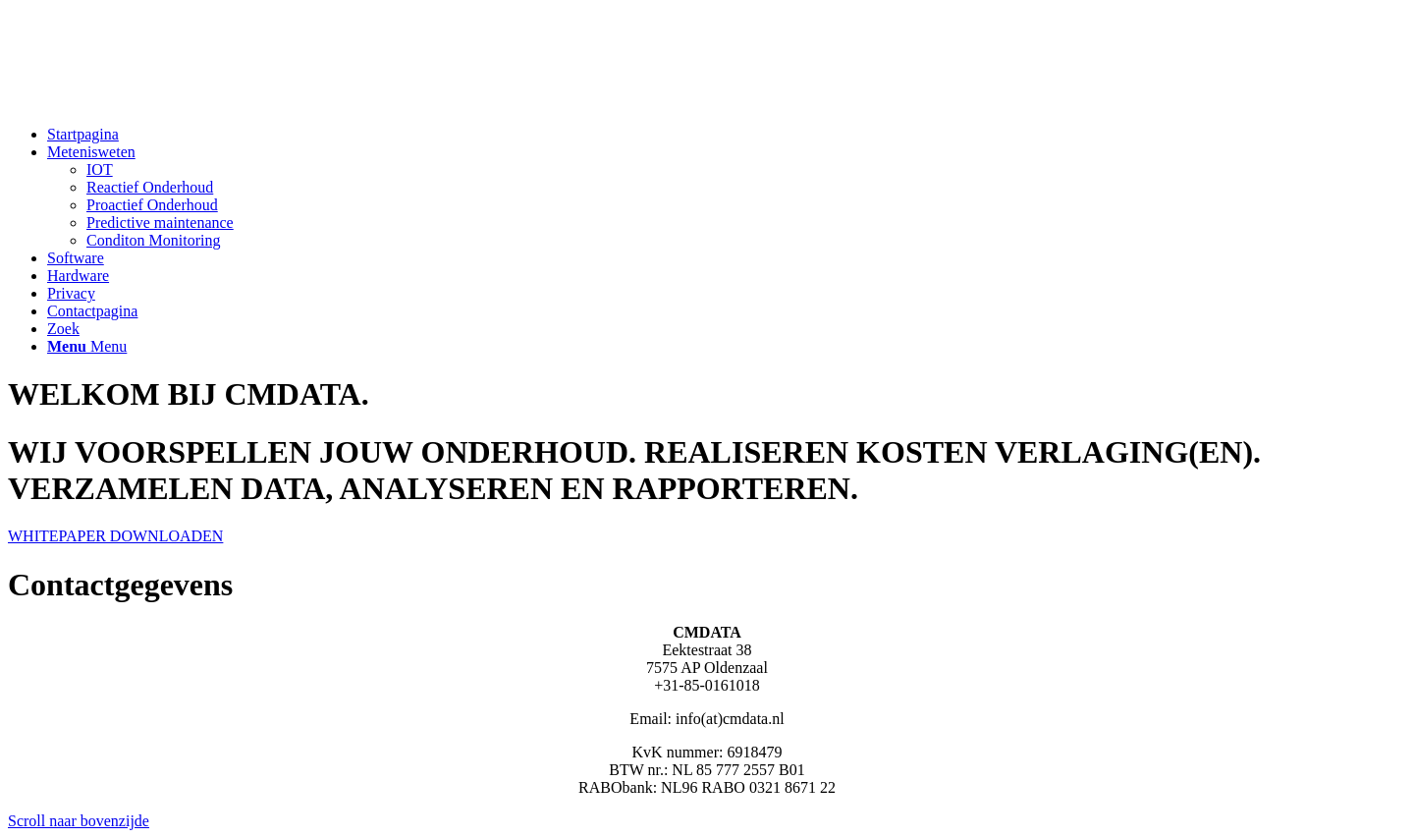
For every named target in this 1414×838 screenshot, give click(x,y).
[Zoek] (63, 328)
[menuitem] (726, 134)
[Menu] (87, 346)
